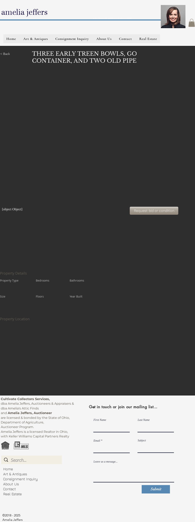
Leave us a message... (106, 461)
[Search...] (32, 460)
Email (97, 440)
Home (8, 469)
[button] (191, 23)
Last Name (144, 420)
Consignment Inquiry (20, 479)
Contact (9, 489)
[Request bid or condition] (154, 211)
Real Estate (12, 494)
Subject (142, 440)
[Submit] (156, 489)
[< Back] (14, 53)
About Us (11, 484)
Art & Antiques (15, 474)
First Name (100, 420)
